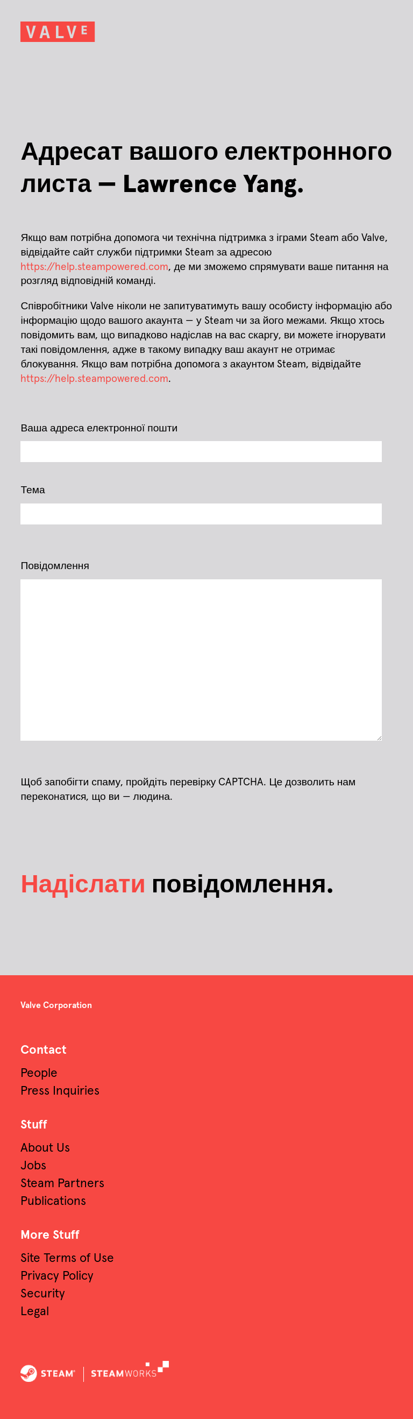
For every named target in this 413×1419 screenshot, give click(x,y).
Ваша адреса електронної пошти (98, 428)
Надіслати (82, 885)
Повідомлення (54, 566)
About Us (45, 1148)
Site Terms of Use (67, 1258)
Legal (34, 1312)
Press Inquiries (59, 1091)
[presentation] (77, 830)
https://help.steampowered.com (94, 267)
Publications (53, 1201)
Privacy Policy (57, 1276)
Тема (32, 490)
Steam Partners (62, 1183)
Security (42, 1294)
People (39, 1073)
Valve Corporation (56, 1005)
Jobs (33, 1166)
